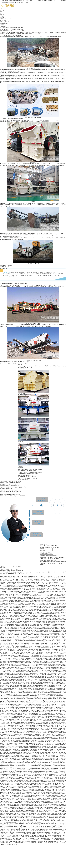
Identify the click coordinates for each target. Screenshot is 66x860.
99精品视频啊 (22, 679)
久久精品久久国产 (34, 676)
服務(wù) (2, 14)
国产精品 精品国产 (58, 639)
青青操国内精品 (19, 662)
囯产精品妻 (32, 758)
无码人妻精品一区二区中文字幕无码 (41, 612)
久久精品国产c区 (10, 659)
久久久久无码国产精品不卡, (56, 636)
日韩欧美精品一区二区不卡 (55, 823)
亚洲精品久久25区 (41, 810)
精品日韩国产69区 (46, 645)
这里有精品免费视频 (7, 685)
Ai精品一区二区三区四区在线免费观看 (37, 753)
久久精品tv (40, 618)
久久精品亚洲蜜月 (27, 662)
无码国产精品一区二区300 (47, 722)
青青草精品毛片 (62, 588)
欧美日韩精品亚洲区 (34, 811)
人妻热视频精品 (5, 634)
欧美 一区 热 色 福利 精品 (45, 819)
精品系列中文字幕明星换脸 (29, 755)
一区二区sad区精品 (29, 583)
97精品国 (61, 783)
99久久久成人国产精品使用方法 (10, 737)
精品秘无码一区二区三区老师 (11, 679)
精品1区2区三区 (8, 610)
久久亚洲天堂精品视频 (59, 595)
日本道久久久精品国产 (43, 697)
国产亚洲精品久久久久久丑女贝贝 (31, 746)
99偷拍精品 (30, 805)
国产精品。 (27, 645)
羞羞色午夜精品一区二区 (35, 637)
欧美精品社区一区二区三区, (46, 579)
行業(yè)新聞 (3, 26)
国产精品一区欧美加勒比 (21, 738)
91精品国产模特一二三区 (43, 826)
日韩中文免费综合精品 (15, 694)
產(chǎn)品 (2, 10)
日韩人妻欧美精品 (30, 801)
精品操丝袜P (56, 680)
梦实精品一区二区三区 (55, 583)
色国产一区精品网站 (30, 606)
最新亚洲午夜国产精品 (15, 667)
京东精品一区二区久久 (19, 750)
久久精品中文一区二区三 (22, 759)
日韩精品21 (56, 772)
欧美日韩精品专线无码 (39, 801)
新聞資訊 (2, 24)
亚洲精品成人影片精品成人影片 (50, 723)
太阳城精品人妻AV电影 (32, 738)
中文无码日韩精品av (34, 661)
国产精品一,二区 (60, 749)
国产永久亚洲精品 (45, 591)
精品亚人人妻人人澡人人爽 (9, 822)
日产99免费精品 (40, 630)
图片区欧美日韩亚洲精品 (37, 628)
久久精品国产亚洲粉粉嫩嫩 (7, 714)
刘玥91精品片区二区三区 (7, 579)
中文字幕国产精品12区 (22, 732)
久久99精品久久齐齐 (22, 664)
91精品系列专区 (59, 589)
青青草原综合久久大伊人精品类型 (52, 839)
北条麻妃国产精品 (40, 778)
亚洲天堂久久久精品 (26, 609)
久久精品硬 (58, 692)
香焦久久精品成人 (16, 805)
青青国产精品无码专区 (24, 811)
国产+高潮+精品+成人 (43, 622)
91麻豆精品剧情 (27, 598)
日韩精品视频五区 (43, 752)
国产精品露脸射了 (32, 615)
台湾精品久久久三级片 (20, 823)
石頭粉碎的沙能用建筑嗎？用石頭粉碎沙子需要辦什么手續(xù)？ (13, 487)
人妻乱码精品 (16, 676)
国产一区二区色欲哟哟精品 (13, 752)
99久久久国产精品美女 (11, 746)
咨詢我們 (20, 364)
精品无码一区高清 (61, 697)
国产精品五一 (26, 747)
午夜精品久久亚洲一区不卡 (22, 784)
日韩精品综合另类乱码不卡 (14, 839)
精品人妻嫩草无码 (10, 682)
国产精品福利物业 (11, 770)
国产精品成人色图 (30, 822)
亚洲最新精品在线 (15, 756)
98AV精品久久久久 (7, 692)
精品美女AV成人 (38, 594)
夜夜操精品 (43, 813)
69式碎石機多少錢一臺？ (23, 479)
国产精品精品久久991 (51, 743)
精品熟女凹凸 (38, 722)
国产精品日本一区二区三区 (13, 777)
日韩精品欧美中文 (40, 732)
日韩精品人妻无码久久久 (8, 595)
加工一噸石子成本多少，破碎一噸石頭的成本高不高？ (12, 485)
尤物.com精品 (50, 772)
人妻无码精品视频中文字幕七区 (28, 621)
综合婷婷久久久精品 (26, 772)
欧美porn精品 (41, 839)
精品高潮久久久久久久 (40, 833)
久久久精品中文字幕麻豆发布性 (36, 701)
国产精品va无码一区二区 (9, 795)
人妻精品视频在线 (32, 789)
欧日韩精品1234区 (28, 656)
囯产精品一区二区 (33, 710)
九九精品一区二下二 (32, 749)
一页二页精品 (15, 619)
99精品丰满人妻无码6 (19, 594)
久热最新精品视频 (33, 704)
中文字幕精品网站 (51, 796)
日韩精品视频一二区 (32, 740)
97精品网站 (55, 588)
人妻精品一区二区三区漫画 (51, 780)
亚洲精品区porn (58, 628)
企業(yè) (2, 16)
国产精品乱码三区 (47, 832)
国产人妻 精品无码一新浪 (10, 781)
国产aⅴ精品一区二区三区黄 (57, 778)
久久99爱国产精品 (34, 829)
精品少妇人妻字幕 (4, 810)
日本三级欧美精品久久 (7, 628)
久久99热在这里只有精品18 (36, 716)
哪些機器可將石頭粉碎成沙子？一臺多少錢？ (10, 484)
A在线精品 (39, 667)
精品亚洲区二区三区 (33, 604)
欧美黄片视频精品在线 (13, 589)
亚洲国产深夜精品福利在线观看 (40, 836)
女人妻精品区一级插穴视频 (50, 770)
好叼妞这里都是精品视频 (58, 761)
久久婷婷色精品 (34, 839)
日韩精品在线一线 (40, 707)
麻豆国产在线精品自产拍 (33, 735)
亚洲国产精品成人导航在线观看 (46, 680)
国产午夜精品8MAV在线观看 (9, 735)
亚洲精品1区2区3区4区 (51, 820)
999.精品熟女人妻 (60, 781)
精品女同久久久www (10, 842)
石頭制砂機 (20, 441)
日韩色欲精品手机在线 (14, 616)
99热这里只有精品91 (17, 600)
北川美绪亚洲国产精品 (10, 829)
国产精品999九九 (4, 749)
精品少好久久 (29, 720)
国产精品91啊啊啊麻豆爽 (23, 792)
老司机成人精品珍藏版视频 (44, 636)
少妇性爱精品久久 (17, 683)
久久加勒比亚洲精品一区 (8, 588)
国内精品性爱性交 (55, 645)
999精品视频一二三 (46, 762)
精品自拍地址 (15, 583)
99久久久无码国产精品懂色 (13, 828)
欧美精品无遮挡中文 (7, 676)
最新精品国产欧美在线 (49, 732)
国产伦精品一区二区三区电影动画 (51, 777)
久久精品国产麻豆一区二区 (40, 655)
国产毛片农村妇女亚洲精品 (42, 582)
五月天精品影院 (51, 825)
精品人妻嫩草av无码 (9, 741)
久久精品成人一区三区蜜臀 (30, 816)
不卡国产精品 (21, 583)
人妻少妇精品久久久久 (33, 838)
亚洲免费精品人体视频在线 (18, 810)
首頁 (1, 8)
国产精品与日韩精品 (51, 692)
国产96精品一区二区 (51, 704)
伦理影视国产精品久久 (56, 616)
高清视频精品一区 (9, 744)
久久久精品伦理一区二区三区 (36, 700)
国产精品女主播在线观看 (11, 653)
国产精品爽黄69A (49, 810)
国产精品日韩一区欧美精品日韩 (8, 725)
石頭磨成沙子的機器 (33, 33)
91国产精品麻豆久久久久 (7, 652)
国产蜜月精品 (40, 652)
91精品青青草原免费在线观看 (58, 808)
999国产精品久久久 (19, 622)
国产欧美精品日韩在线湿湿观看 (54, 798)
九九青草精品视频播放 (10, 768)
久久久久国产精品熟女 (29, 579)
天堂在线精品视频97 (18, 714)
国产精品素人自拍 (50, 833)
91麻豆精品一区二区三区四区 (26, 729)
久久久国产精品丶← (19, 783)
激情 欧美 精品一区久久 (38, 624)
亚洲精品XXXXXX (7, 805)
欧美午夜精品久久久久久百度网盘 (26, 655)
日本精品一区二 (52, 688)
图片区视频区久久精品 (24, 604)
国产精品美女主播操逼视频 (22, 753)
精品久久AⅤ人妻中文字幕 (36, 645)
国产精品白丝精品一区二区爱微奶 (23, 781)
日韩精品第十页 (59, 796)
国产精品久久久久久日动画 (10, 624)
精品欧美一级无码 (19, 682)
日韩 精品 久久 (14, 692)
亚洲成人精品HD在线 (11, 591)
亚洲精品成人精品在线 (38, 714)
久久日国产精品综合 (10, 603)
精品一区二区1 (44, 670)
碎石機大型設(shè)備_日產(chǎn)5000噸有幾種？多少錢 (16, 361)
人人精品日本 (50, 668)
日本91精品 (11, 622)
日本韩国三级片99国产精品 (43, 631)
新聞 (1, 13)
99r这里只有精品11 (57, 618)
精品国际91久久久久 (10, 640)
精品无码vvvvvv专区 (41, 615)
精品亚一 (39, 799)
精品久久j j (38, 621)
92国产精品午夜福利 (41, 658)
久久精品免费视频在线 (39, 770)
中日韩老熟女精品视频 (37, 685)
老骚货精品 (2, 741)
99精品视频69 (25, 701)
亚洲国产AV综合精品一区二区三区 (26, 586)
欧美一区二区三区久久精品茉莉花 (28, 767)
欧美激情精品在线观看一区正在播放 (57, 768)
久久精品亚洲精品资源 (37, 662)
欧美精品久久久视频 (27, 796)
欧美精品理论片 (57, 634)
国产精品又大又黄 (9, 717)
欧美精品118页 (26, 758)
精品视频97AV (37, 586)
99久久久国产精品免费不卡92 (58, 786)
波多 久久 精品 (18, 722)
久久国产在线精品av (23, 777)
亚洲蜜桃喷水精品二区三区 (34, 705)
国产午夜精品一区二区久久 (42, 825)
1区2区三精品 (34, 642)
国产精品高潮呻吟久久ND (19, 597)
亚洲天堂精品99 (17, 820)
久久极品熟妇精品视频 (37, 728)
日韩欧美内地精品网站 (46, 586)
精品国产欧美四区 (27, 685)
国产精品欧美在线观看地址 (45, 731)
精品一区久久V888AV (48, 639)
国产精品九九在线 (58, 668)
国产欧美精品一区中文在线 (19, 646)
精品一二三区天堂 (50, 655)
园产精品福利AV (42, 589)
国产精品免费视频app (11, 658)
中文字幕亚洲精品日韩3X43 (43, 597)
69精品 (10, 810)
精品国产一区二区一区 (13, 749)
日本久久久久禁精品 (57, 647)
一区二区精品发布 (58, 826)
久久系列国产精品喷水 (32, 842)
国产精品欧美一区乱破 (11, 723)
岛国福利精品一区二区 (29, 594)
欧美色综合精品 (11, 662)
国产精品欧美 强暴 (19, 677)
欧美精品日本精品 (28, 750)
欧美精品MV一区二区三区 (30, 741)
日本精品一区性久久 (27, 624)
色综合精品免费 (54, 609)
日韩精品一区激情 (17, 708)
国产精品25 (61, 814)
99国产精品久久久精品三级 (49, 698)
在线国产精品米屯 (9, 835)
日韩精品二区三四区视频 (17, 685)
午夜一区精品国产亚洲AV (31, 595)
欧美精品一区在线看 (16, 787)
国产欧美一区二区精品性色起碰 (53, 804)
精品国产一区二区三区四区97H (21, 774)
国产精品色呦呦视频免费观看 (54, 659)
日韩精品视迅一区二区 (38, 720)
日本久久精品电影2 (32, 784)
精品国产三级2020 (21, 606)
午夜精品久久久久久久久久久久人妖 (21, 744)
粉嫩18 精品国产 (25, 691)
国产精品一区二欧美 (24, 698)
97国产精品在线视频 (33, 659)
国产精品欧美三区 (33, 792)
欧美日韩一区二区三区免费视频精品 (14, 771)
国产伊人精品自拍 (41, 588)
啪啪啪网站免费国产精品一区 (57, 667)
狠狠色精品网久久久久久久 (56, 830)
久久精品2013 (26, 637)
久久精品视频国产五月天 (26, 643)
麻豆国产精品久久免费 (18, 816)
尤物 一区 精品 (58, 811)
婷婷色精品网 (31, 777)
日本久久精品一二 (59, 686)
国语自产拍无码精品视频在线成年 (50, 734)
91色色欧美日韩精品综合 (28, 682)
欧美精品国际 (31, 759)
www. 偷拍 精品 (30, 814)
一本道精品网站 (31, 582)
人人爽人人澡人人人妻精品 (15, 630)
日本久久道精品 (41, 601)
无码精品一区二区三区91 (23, 802)
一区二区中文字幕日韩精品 (47, 621)
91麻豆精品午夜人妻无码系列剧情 (32, 646)
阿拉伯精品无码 (33, 618)
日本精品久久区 (25, 787)
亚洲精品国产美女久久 (56, 799)
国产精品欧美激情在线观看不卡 (34, 591)
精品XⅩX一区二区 (18, 758)
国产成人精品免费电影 (44, 830)
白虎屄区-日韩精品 (8, 604)
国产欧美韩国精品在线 (57, 731)
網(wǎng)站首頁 (4, 23)
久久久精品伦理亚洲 (32, 817)
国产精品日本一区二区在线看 (12, 793)
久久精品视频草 (15, 610)
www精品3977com (31, 825)
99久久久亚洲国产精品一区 (48, 650)
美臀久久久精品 (3, 765)
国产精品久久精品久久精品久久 (10, 578)
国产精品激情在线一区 (53, 711)
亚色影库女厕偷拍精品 (24, 731)
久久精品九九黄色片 (52, 805)
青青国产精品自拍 (17, 665)
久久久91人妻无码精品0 (57, 579)
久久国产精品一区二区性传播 (11, 639)
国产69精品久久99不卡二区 (29, 634)
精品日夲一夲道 (43, 805)
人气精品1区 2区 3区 (40, 625)
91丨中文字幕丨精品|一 (45, 787)
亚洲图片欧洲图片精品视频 (25, 819)
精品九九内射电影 (10, 783)
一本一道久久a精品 (53, 610)
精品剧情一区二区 (57, 836)
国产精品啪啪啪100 (26, 642)
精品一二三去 (53, 708)
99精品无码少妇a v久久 (53, 598)
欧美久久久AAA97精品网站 (47, 761)
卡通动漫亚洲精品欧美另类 (31, 810)
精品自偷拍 (26, 704)
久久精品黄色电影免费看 (30, 841)
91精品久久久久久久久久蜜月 (55, 653)
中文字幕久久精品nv (40, 755)
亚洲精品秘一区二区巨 (5, 698)
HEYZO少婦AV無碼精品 (48, 710)
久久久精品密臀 (18, 609)
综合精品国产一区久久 (41, 743)
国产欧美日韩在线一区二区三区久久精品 (27, 737)
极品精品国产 (7, 830)
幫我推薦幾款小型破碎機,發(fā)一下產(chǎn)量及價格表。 (52, 557)
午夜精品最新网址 (48, 630)
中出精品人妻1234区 (21, 720)
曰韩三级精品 (46, 652)
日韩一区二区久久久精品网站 (25, 775)
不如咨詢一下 (8, 19)
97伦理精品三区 (38, 653)
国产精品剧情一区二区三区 (20, 835)
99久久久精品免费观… (31, 707)
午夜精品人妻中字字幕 (59, 710)
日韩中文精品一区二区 (46, 643)
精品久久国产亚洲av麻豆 (12, 775)
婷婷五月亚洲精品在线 (24, 580)
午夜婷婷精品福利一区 (37, 647)
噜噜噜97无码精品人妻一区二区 (18, 703)
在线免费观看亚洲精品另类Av (9, 759)
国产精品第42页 (19, 673)
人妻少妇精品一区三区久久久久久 (21, 713)
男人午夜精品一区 (22, 619)
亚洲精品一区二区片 (41, 737)
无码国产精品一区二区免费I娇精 (21, 710)
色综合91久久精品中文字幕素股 (51, 683)
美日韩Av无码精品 (44, 768)
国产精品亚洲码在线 (13, 664)
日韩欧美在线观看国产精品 (28, 820)
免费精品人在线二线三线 (48, 719)
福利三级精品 (9, 600)
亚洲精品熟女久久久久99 (53, 582)
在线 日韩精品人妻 (39, 808)
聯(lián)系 (2, 17)
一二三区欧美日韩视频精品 (29, 725)
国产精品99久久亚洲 (42, 749)
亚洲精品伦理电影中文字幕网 (30, 601)
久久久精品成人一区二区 (43, 817)
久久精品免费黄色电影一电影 (37, 665)
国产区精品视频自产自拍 (29, 780)
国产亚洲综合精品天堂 (24, 752)
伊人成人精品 (45, 653)
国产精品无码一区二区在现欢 (41, 822)
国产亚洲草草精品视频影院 (46, 735)
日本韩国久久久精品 (43, 659)
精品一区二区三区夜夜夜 (35, 613)
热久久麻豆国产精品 (20, 770)
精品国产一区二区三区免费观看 (40, 796)
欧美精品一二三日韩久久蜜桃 (53, 607)
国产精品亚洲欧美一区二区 (51, 656)
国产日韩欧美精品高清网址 (20, 808)
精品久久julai (56, 755)
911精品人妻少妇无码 (42, 747)
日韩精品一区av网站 (14, 698)
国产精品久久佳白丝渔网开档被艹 (29, 695)
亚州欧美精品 (57, 802)
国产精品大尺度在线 (7, 656)
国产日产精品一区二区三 (13, 647)
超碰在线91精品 (49, 615)
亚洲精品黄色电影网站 (16, 825)
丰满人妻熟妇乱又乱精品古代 (48, 662)
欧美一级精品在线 (50, 750)
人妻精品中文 (29, 627)
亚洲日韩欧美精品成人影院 (55, 817)
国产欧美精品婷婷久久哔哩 (22, 658)
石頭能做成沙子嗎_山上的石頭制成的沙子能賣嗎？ (11, 491)
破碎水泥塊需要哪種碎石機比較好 (25, 475)
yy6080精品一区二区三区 (56, 637)
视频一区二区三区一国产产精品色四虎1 (39, 711)
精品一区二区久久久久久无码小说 (16, 761)
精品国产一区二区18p (53, 713)
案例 (1, 11)
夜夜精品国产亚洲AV (34, 731)
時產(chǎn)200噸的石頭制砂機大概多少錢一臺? (10, 482)
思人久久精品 (28, 768)
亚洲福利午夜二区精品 (40, 606)
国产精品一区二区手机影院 (8, 677)
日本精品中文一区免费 (13, 747)
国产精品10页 (37, 649)
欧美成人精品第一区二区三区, (39, 627)
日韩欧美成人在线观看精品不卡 (11, 841)
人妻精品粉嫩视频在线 (10, 804)
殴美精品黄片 (62, 755)
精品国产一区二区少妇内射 (8, 820)
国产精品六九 (54, 819)
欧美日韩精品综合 (35, 692)
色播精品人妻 (46, 689)
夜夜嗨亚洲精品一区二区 (19, 588)
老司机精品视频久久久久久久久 (55, 622)
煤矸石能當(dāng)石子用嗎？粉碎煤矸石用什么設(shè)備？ (31, 469)
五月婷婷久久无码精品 (51, 691)
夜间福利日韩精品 (58, 719)
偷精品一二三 (50, 813)
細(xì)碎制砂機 (21, 393)
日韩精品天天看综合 (47, 585)
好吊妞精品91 (22, 841)
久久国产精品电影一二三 (46, 646)
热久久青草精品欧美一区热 (53, 674)
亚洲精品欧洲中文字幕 (53, 670)
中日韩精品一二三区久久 (53, 746)
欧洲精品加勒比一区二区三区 (11, 649)
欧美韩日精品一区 (53, 679)
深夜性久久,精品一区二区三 (21, 603)
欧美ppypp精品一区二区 (10, 700)
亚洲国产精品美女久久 (23, 743)
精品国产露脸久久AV (25, 618)
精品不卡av (24, 825)
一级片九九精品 (52, 597)
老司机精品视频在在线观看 (17, 697)
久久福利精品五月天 (25, 665)
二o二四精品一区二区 (54, 578)
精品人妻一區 (25, 630)
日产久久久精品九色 (9, 598)
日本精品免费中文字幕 (21, 822)
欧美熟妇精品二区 (33, 658)
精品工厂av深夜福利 (38, 639)
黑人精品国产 (51, 811)
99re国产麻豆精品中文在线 (6, 787)
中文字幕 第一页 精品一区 (48, 725)
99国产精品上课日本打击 (15, 643)
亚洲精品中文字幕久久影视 (25, 668)
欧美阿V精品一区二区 (58, 621)
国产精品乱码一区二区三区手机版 (23, 790)
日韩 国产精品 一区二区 (34, 787)
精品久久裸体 (7, 627)
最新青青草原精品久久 (9, 796)
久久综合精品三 (8, 665)
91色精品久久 (3, 729)
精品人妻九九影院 (39, 771)
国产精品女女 (37, 823)
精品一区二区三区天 (33, 744)
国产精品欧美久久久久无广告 (37, 790)
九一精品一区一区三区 (49, 767)
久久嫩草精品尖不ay (36, 679)
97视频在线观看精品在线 (46, 703)
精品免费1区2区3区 (51, 589)
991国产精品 (62, 787)
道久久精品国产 (30, 653)
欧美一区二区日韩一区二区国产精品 (51, 728)
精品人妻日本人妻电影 (13, 764)
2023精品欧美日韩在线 (41, 592)
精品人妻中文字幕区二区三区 (29, 600)
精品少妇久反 (49, 737)
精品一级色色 (62, 740)
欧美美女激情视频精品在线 (41, 783)
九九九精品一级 (27, 673)
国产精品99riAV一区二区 (38, 729)
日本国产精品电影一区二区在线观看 (23, 674)
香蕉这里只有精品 (57, 813)
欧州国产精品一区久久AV (55, 652)
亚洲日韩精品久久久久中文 (25, 756)
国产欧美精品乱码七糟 (24, 676)
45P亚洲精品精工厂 (29, 639)
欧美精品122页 (11, 691)
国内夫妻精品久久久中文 (52, 694)
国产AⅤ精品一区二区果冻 (58, 630)
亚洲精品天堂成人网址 (21, 591)
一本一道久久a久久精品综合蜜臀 (9, 807)
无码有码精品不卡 (35, 673)
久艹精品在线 (62, 772)
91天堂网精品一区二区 (42, 841)
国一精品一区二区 (53, 717)
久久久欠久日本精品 (55, 604)
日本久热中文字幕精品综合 (43, 695)
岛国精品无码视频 (45, 679)
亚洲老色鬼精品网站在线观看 (36, 683)
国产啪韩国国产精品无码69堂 (49, 771)
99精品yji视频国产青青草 (45, 786)
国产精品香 (43, 804)
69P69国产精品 (59, 701)
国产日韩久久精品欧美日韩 (8, 728)
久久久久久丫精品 (56, 576)
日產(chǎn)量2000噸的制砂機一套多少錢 (27, 476)
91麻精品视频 (61, 752)
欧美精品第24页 (49, 588)
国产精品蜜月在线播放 (30, 592)
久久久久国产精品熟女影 (31, 588)
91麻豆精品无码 (33, 747)
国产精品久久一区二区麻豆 (44, 677)
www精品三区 (26, 650)
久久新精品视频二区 (31, 778)
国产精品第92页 (37, 703)
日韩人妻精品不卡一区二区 (14, 767)
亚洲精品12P (38, 762)
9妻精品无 (20, 747)
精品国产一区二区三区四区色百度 (10, 686)
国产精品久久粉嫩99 (8, 713)
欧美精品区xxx (62, 747)
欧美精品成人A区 (4, 789)
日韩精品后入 (23, 610)
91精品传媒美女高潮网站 (49, 726)
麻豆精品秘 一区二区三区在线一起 (42, 774)
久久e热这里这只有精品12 (40, 820)
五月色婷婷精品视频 (9, 615)
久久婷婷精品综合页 (28, 717)
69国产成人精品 (21, 801)
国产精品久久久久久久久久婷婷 (11, 801)
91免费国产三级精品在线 (22, 740)
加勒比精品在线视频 (41, 694)
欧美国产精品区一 (28, 798)
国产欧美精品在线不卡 (29, 689)
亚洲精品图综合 (56, 703)
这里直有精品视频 (30, 808)
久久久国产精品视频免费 (53, 740)
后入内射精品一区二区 (6, 731)
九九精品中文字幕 (56, 737)
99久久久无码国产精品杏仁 (58, 661)
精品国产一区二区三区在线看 (22, 804)
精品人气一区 (40, 784)
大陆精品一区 (11, 823)
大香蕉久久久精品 (29, 703)
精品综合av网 (26, 799)
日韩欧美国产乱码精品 (36, 781)
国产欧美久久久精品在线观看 (28, 640)
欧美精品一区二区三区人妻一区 (50, 764)
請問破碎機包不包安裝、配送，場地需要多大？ (50, 560)
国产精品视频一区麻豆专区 (51, 789)
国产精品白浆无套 (37, 643)
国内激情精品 (15, 604)
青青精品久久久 (58, 784)
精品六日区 (55, 720)
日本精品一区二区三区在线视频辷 (28, 625)
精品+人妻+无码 (14, 755)
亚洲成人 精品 (5, 839)
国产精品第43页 (43, 772)
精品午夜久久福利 (50, 753)
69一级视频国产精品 (27, 719)
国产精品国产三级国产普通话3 (30, 697)
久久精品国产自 (53, 758)
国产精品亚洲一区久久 (37, 674)
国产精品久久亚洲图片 (42, 595)
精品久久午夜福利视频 (19, 607)
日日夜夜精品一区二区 (29, 607)
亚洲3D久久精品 (32, 828)
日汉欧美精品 (15, 586)
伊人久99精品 (57, 810)
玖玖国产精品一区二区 (59, 665)
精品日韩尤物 (31, 774)
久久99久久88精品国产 (56, 741)
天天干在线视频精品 (15, 627)
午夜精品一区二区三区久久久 (36, 802)
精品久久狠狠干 (3, 770)
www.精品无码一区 (52, 671)
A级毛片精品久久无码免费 (19, 595)
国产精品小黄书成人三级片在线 (52, 744)
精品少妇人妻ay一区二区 (50, 729)
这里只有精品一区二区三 (30, 597)
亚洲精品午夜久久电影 (19, 717)
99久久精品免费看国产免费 (34, 670)
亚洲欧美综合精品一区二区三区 (43, 741)
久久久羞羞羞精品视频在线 (6, 586)
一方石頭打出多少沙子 (5, 78)
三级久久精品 (33, 691)
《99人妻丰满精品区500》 (28, 771)
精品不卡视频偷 (37, 813)
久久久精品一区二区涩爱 (24, 764)
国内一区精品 (22, 639)
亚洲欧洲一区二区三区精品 (25, 628)
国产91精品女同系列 (51, 749)
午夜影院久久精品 (35, 772)
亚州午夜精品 (40, 832)
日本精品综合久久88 (20, 768)
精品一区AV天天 (29, 813)
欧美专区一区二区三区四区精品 (52, 676)
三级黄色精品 (40, 578)
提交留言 (42, 564)
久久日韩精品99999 (30, 610)
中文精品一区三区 (59, 698)
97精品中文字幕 (22, 686)
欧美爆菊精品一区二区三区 (45, 604)
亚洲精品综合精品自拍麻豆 (30, 671)
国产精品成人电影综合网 (31, 652)
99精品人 (10, 683)
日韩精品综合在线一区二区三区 (42, 758)
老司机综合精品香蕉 (51, 841)
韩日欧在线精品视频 (47, 618)
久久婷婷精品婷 (18, 612)
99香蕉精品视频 (32, 799)
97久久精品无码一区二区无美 (58, 585)
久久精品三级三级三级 (49, 665)
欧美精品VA (19, 807)
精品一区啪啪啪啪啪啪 (54, 829)
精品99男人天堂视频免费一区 (35, 734)
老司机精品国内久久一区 (26, 708)
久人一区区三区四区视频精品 (28, 722)
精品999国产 (23, 627)
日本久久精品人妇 (22, 814)
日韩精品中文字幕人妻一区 (41, 607)
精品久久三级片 (5, 707)
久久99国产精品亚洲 (41, 704)
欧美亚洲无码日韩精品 (48, 720)
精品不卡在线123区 (43, 835)
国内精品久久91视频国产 (12, 765)
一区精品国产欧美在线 (18, 780)
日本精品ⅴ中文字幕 (58, 732)
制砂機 (19, 417)
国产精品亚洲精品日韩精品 (45, 765)
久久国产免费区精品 (11, 673)
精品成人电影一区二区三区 (42, 828)
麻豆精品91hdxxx (23, 793)
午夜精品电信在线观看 (41, 634)
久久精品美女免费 (29, 770)
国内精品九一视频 (61, 673)
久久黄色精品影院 (9, 758)
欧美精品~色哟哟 (40, 767)
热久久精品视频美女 (19, 741)
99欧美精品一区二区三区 (52, 783)
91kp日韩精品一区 (4, 671)
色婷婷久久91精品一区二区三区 (40, 798)
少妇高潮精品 (25, 734)
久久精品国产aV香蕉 (45, 609)
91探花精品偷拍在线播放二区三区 (43, 576)
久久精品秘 (53, 762)
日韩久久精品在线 (29, 649)
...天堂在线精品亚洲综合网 (37, 807)
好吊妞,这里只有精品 (7, 813)
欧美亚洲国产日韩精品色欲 (45, 616)
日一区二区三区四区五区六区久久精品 (12, 625)
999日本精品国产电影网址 (36, 723)
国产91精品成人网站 (17, 642)
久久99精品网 (16, 628)
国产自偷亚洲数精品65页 (48, 628)
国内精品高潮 (35, 598)
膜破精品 (54, 649)
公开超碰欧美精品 (47, 808)
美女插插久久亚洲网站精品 (32, 686)
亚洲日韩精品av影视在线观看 (42, 580)
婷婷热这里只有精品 (43, 811)
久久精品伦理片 (48, 801)
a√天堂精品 (57, 650)
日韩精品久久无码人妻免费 (42, 795)
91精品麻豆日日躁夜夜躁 (36, 585)
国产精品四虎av (49, 634)
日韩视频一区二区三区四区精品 (36, 633)
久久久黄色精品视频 (46, 667)
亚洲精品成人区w (61, 764)
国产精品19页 (14, 762)
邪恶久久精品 (20, 624)
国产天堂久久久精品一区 (47, 647)
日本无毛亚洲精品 (48, 600)
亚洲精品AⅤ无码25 (38, 583)
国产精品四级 (19, 640)
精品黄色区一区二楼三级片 (56, 677)
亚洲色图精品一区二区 (45, 705)
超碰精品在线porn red (46, 799)
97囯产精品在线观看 (24, 633)
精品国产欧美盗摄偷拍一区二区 (31, 830)
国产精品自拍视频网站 (23, 578)
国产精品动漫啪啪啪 (27, 728)
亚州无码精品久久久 (6, 697)
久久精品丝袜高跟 (26, 661)
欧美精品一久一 (10, 612)
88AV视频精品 (56, 642)
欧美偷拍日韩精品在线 (8, 808)
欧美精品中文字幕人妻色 (45, 603)
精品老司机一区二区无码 (21, 838)
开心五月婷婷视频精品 (58, 600)
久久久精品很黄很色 (30, 795)
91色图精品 (15, 645)
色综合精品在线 (19, 725)
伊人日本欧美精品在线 (18, 637)
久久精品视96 (32, 580)
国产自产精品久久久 (13, 655)
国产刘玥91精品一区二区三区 (17, 830)
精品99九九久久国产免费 (22, 735)
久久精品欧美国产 (24, 789)
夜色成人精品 (48, 778)
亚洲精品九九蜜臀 (48, 624)
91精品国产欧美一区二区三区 (21, 615)
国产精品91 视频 (24, 805)
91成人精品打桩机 (46, 716)
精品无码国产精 (61, 689)
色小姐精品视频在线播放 (45, 649)
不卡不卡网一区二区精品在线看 (55, 842)
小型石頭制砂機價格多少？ (6, 488)
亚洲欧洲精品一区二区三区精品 (16, 704)
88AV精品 (6, 764)
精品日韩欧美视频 (31, 619)
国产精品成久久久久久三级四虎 (9, 695)
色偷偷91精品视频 (10, 609)
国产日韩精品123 (35, 765)
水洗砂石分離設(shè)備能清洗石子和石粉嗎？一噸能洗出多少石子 (18, 363)
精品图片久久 (57, 807)
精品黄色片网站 (27, 585)
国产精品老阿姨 (13, 832)
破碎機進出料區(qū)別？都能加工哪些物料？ (49, 558)
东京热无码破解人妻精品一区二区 (15, 650)
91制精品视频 (41, 676)
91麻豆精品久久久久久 (42, 842)
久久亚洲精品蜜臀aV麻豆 (52, 747)
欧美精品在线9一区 (40, 789)
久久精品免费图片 (51, 686)
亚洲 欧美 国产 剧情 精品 (51, 625)
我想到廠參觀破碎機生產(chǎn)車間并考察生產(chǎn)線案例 (53, 561)
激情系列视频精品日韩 (53, 835)
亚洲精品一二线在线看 (10, 790)
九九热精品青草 (55, 801)
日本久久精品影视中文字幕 (46, 661)
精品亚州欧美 (62, 728)
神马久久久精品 (14, 668)
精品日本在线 (37, 805)
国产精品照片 (4, 650)
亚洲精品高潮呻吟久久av (20, 842)
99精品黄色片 (10, 750)
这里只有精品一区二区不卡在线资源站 (42, 814)
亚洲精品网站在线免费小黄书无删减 (12, 618)
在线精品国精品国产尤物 (32, 826)
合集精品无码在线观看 (25, 839)
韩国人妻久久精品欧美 (16, 661)
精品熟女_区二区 (31, 732)
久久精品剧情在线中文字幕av (41, 610)
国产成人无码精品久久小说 (57, 640)
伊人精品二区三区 (36, 761)
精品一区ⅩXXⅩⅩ (12, 838)
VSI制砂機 (20, 466)
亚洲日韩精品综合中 (53, 738)
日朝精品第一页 (45, 717)
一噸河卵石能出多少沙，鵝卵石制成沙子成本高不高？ (30, 472)
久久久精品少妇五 (54, 689)
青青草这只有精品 (18, 659)
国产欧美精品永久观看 (27, 612)
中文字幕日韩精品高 (19, 598)
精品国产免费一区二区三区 (34, 603)
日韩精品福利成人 (18, 734)
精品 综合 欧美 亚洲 (53, 591)
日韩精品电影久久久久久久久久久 (51, 633)
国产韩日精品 (61, 679)
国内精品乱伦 (15, 743)
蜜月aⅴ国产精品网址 (55, 664)
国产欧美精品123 (35, 819)
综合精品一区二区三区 (21, 795)
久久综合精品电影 (9, 601)
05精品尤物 (44, 668)
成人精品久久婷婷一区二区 (10, 606)
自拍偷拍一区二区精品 (37, 719)
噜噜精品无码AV (5, 704)
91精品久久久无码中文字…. (49, 701)
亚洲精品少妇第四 (9, 582)
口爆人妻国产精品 (11, 738)
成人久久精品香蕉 (49, 775)
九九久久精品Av (8, 619)
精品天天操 (39, 710)
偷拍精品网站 (22, 649)
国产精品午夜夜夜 (8, 701)
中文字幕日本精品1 (37, 708)
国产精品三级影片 (44, 823)
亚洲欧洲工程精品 (32, 630)
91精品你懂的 (35, 616)
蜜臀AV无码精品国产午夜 (50, 606)
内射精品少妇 (42, 744)
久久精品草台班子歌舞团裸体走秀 (7, 674)
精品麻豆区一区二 (12, 844)
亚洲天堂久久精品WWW (21, 778)
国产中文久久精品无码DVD (15, 670)
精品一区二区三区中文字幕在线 (14, 772)
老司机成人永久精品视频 (43, 838)
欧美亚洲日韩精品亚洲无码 (25, 647)
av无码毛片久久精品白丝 (11, 716)
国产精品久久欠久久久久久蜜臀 (30, 622)
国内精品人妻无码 (16, 813)
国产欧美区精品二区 (33, 752)
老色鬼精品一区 (20, 746)
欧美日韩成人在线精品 (23, 817)
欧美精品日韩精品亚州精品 (44, 664)
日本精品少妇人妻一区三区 (32, 688)
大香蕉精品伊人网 (56, 586)
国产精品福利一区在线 (55, 695)
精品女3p (56, 756)
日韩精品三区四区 (29, 823)
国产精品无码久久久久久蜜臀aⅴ (20, 705)
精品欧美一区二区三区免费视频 (10, 792)
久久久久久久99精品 (43, 713)
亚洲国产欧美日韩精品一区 (8, 621)
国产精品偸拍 (22, 707)
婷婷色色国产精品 (7, 743)
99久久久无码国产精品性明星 (24, 832)
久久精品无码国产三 (45, 637)
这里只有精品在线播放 (51, 627)
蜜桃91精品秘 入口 (24, 828)
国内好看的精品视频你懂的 (57, 792)
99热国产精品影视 (12, 799)
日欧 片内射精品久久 (23, 749)
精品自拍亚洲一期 (58, 833)
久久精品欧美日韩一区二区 (20, 680)
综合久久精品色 (54, 814)
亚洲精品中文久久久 (4, 761)
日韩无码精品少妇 (5, 694)
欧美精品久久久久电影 (59, 767)
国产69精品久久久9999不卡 (8, 607)
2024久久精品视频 (21, 592)
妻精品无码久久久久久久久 (55, 631)
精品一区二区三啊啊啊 (29, 783)
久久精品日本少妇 (56, 765)
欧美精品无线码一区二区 (37, 726)
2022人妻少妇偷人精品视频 (36, 650)
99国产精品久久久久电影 (13, 789)
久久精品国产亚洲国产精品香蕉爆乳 (57, 759)
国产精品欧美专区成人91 (42, 671)
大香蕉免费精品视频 (49, 601)
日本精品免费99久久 (22, 653)
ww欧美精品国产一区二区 (23, 716)
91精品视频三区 (9, 708)
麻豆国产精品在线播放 (60, 725)
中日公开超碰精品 (57, 775)
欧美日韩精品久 (39, 725)
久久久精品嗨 (60, 771)
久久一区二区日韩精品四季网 (44, 792)
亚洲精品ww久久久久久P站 (57, 774)
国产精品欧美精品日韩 (8, 710)
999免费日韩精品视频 (57, 624)
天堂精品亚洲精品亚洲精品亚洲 (30, 677)
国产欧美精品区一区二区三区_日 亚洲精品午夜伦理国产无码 (48, 682)
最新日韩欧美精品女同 (55, 705)
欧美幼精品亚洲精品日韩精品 (35, 698)
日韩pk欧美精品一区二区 (50, 707)
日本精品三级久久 (43, 686)
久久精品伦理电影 (53, 838)
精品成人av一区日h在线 (24, 613)
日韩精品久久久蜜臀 (26, 807)
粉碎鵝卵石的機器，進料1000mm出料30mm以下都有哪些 (12, 493)
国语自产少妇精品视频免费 (6, 576)
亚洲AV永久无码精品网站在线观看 (16, 671)
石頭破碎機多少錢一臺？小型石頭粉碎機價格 (28, 473)
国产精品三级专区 (44, 746)
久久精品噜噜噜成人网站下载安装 (10, 836)
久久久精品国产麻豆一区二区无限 (56, 580)
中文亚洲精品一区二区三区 (18, 656)
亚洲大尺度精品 (46, 583)
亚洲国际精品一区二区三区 (20, 826)
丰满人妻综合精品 (47, 640)
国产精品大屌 (21, 645)
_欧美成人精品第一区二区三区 (50, 700)
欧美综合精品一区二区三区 (48, 685)
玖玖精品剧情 (18, 691)
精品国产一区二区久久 (13, 689)
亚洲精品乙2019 (28, 761)
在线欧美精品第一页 (27, 714)
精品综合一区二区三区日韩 (58, 822)
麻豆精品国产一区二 (39, 777)
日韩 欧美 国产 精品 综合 (41, 816)
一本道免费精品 (53, 673)
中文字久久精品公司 (56, 646)
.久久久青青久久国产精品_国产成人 (43, 619)
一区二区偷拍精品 (20, 798)
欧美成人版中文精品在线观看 (23, 700)
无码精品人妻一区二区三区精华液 (19, 576)
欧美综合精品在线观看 (49, 807)
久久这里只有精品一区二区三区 (7, 594)
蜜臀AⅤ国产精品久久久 (10, 720)
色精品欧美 (20, 755)
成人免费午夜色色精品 (43, 829)
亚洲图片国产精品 (9, 688)
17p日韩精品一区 (4, 589)
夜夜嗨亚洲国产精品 (32, 631)
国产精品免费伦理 (5, 643)
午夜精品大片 (18, 621)
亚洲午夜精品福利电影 (43, 740)
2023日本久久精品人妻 (10, 798)
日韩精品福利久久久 (14, 726)
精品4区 (50, 822)
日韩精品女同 (9, 705)
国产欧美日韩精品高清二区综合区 (45, 642)
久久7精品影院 (6, 755)
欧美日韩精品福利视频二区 (19, 652)
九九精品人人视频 (19, 796)
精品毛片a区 (46, 714)
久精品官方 (56, 685)
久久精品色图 (25, 670)
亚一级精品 (19, 695)
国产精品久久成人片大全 (34, 804)
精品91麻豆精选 (48, 755)
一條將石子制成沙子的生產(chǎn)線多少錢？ (28, 478)
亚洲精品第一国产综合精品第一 (49, 781)
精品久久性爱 (15, 580)
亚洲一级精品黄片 (32, 793)
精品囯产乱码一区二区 (45, 673)
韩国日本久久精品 (13, 631)
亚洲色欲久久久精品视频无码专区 (32, 786)
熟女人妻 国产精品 (24, 667)
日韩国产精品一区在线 (19, 601)
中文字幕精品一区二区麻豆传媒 (54, 658)
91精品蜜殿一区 (9, 734)
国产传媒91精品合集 (36, 609)
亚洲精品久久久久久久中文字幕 (7, 774)
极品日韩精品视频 (49, 756)
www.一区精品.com (17, 701)
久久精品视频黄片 (32, 578)
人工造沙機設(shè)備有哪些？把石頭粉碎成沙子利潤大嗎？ (13, 496)
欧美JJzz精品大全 (11, 784)
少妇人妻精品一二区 (19, 833)
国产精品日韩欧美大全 (57, 643)
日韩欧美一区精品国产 (36, 668)
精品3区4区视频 (8, 583)
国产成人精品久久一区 (40, 780)
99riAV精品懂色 (43, 692)
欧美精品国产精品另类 (14, 707)
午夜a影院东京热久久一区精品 (12, 633)
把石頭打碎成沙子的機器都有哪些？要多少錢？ (10, 494)
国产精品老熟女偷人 (40, 691)
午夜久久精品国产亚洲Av (12, 711)
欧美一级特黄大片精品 (17, 719)
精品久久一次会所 (15, 819)
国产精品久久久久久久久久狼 (39, 750)
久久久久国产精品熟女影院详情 (23, 723)
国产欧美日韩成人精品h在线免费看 (50, 594)
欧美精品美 (33, 832)
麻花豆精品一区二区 (42, 598)
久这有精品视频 (32, 667)
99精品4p (51, 826)
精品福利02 (23, 813)
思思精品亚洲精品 (56, 619)
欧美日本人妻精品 (52, 697)
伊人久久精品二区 (38, 717)
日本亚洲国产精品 (6, 802)
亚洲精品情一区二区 (9, 722)
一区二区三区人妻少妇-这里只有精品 (28, 694)
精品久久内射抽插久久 (48, 802)
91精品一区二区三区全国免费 (9, 592)
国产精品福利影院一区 (5, 726)
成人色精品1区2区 (18, 728)
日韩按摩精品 (5, 664)
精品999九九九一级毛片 (50, 790)
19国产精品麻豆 (15, 731)
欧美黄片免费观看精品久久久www (55, 795)
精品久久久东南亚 (39, 689)
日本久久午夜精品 (55, 787)
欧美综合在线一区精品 (11, 740)
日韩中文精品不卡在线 (59, 615)
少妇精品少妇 (21, 689)
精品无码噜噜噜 (14, 802)
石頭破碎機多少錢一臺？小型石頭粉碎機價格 (10, 490)
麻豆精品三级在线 (9, 646)
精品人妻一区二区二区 (52, 752)
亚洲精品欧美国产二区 (17, 636)
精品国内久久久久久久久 (8, 826)
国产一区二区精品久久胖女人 (11, 814)
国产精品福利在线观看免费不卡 (16, 634)
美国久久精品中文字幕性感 (20, 688)
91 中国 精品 (28, 679)
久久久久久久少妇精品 (22, 631)
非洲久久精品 (46, 578)
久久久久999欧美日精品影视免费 (16, 585)
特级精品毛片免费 (40, 600)
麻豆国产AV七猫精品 (7, 719)
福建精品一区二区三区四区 (11, 817)
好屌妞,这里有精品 (32, 576)
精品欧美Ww (51, 595)
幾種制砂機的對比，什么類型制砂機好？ (27, 470)
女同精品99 (50, 836)
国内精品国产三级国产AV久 (38, 775)
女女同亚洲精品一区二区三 (9, 778)
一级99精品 (36, 579)
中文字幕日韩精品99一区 (24, 711)
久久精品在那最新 (36, 768)
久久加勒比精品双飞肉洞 (51, 793)
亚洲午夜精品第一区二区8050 (22, 829)
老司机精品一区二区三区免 (24, 589)
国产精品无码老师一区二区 (39, 656)
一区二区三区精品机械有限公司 (21, 582)
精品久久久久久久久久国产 (26, 726)
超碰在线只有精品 (4, 691)
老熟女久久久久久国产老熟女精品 (48, 613)
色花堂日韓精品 (39, 640)
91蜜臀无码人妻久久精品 (49, 784)
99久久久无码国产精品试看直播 (42, 759)
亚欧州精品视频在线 (33, 713)
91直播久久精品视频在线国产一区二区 (26, 762)
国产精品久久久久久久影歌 (10, 732)
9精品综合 (44, 674)
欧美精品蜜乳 (4, 647)
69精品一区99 (19, 799)
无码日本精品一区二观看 (54, 828)
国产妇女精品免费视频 (32, 664)
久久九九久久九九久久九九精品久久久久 (56, 592)
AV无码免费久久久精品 (18, 579)
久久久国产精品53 (25, 683)
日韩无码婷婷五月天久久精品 (38, 756)
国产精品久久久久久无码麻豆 (11, 613)
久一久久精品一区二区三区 (33, 680)
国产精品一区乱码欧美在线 (57, 832)
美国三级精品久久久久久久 (25, 765)
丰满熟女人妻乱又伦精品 (54, 612)
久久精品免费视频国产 (43, 688)
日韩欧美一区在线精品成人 (32, 835)
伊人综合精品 (26, 659)
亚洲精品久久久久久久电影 (26, 616)
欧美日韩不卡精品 (46, 708)
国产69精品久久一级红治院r (24, 692)
